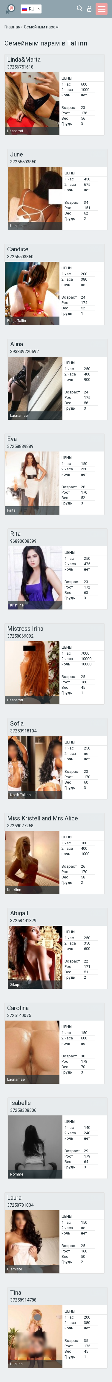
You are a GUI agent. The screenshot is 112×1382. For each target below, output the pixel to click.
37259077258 (20, 825)
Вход (89, 8)
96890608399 (23, 541)
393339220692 (24, 351)
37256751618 (20, 67)
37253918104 (23, 731)
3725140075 (19, 1015)
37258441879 (23, 920)
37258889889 (20, 446)
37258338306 (23, 1110)
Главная (12, 27)
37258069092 (20, 636)
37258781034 (20, 1205)
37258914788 (23, 1300)
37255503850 (23, 162)
